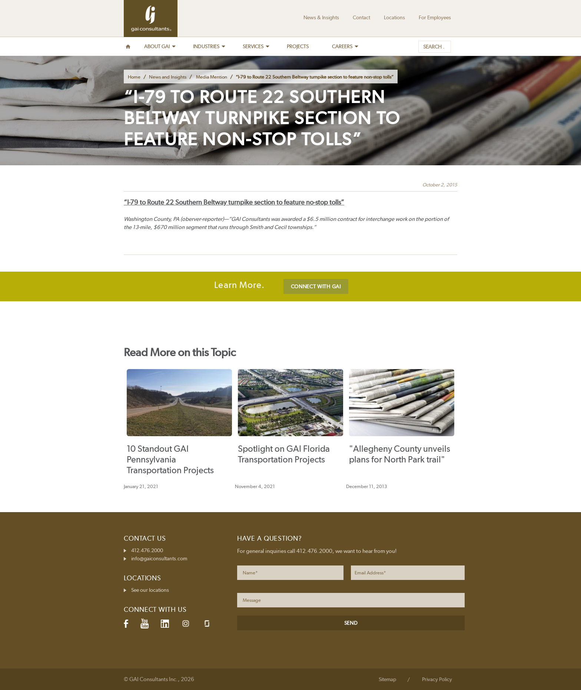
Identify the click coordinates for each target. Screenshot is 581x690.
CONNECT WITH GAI (316, 286)
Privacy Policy (437, 679)
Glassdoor (207, 623)
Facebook (126, 624)
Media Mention (211, 77)
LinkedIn (165, 624)
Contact (361, 17)
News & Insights (321, 17)
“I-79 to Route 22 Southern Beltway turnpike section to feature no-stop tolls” (234, 202)
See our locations (150, 590)
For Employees (435, 17)
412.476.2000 (147, 550)
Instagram (185, 623)
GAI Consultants (150, 18)
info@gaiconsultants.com (159, 558)
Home (134, 77)
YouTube (144, 623)
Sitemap (387, 679)
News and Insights (167, 77)
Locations (394, 17)
